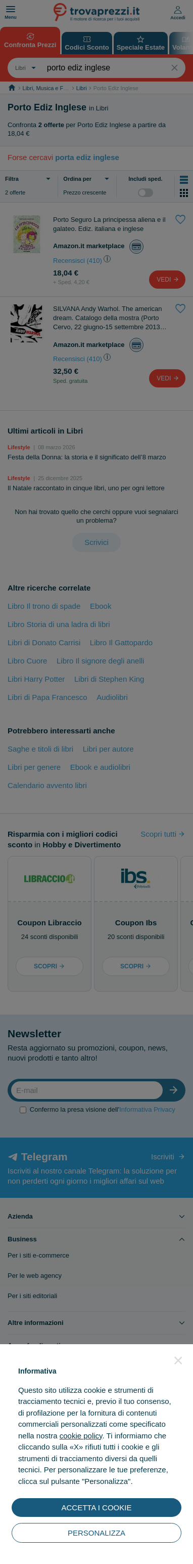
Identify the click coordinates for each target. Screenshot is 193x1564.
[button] (178, 1360)
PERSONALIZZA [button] (96, 1533)
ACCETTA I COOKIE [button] (97, 1507)
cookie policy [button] (81, 1435)
